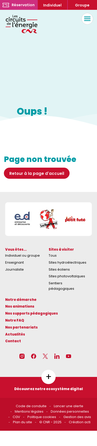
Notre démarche (20, 299)
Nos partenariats (21, 327)
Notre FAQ (14, 320)
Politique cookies (41, 416)
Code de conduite (31, 406)
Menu (86, 19)
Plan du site (22, 422)
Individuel (52, 5)
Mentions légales (29, 411)
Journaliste (14, 269)
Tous (53, 255)
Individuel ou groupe (22, 255)
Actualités (15, 334)
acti (87, 422)
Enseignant (14, 262)
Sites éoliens (59, 269)
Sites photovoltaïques (67, 276)
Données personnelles (70, 411)
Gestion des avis (77, 416)
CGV (16, 416)
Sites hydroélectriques (67, 262)
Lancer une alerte (68, 406)
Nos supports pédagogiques (31, 313)
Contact (13, 341)
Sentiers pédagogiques (61, 286)
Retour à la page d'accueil (36, 173)
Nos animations (19, 306)
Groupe (82, 5)
